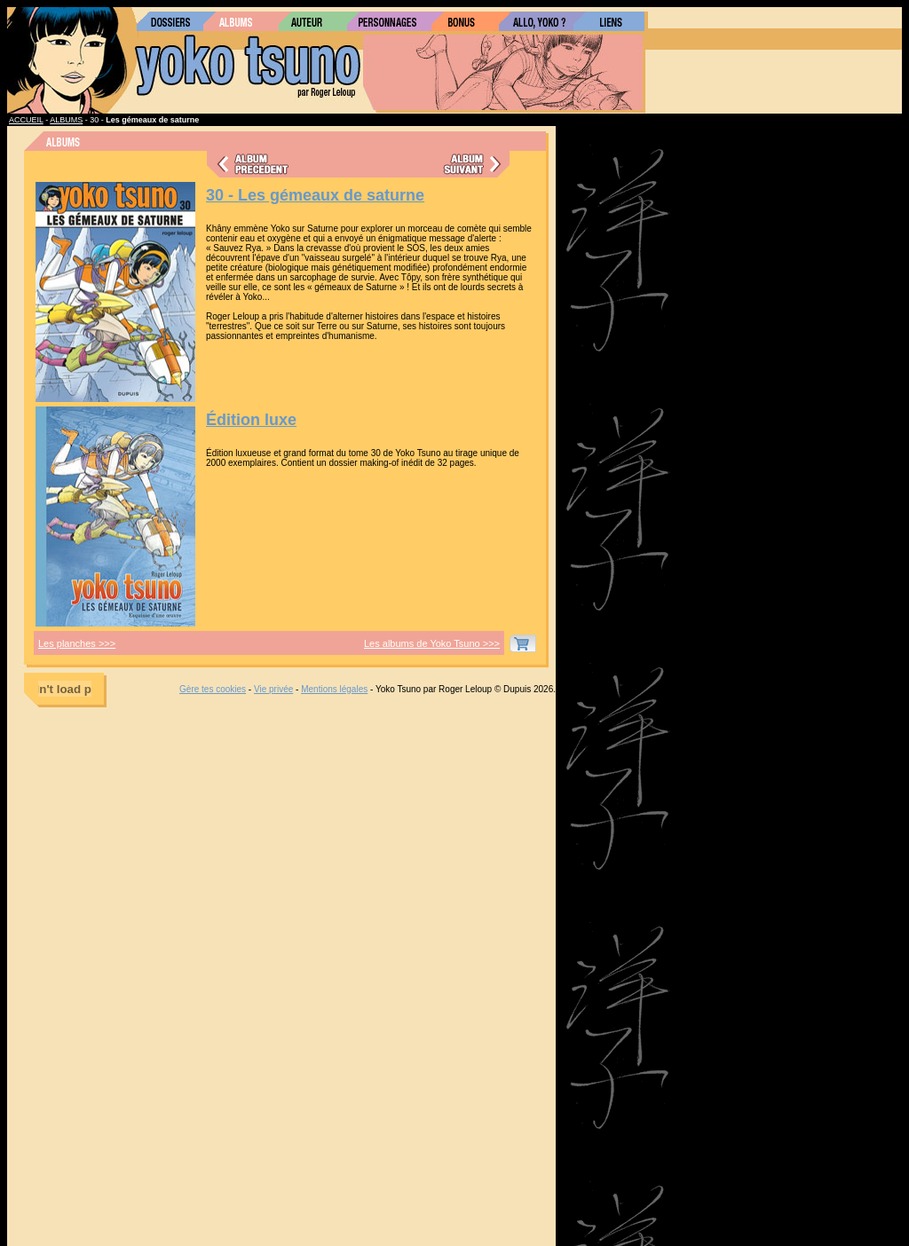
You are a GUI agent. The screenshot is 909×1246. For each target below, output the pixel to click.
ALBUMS (66, 119)
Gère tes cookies (212, 689)
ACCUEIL (26, 119)
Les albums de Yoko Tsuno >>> (432, 643)
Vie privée (273, 689)
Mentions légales (334, 689)
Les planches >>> (76, 643)
